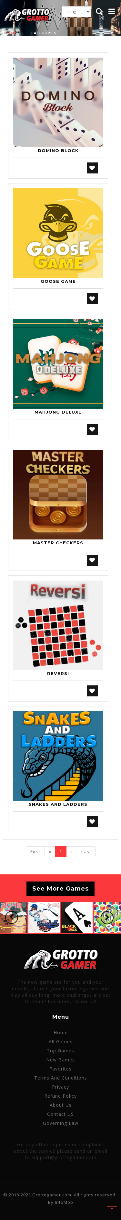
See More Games (60, 888)
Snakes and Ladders (58, 804)
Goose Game (58, 281)
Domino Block (58, 150)
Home (10, 32)
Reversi (58, 673)
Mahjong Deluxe (58, 412)
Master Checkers (58, 542)
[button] (11, 917)
